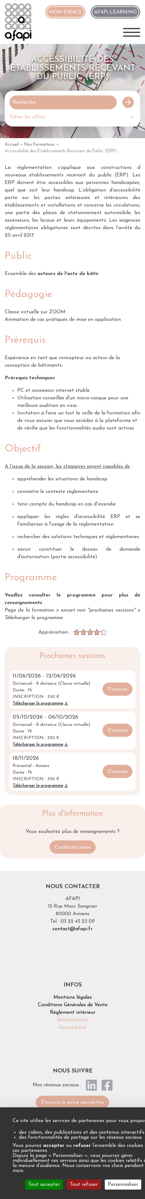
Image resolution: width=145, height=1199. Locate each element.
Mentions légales (72, 997)
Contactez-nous (73, 847)
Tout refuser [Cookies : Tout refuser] (84, 1184)
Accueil (12, 144)
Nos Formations (39, 144)
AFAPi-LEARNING (115, 12)
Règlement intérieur (72, 1012)
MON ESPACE (65, 12)
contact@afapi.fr (72, 929)
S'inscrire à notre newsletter (72, 1102)
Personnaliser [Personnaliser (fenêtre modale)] (123, 1184)
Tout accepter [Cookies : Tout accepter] (44, 1184)
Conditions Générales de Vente (73, 1004)
